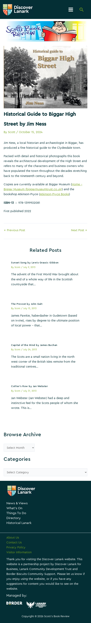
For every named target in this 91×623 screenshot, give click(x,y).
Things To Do (16, 513)
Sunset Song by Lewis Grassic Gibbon (35, 262)
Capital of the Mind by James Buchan (34, 345)
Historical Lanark (18, 523)
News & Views (17, 503)
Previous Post (14, 230)
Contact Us (14, 542)
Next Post (79, 230)
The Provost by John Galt (26, 304)
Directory (13, 518)
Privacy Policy (15, 547)
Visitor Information (19, 552)
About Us (12, 537)
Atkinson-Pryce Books (54, 194)
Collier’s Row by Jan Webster (29, 386)
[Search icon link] (81, 10)
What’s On (14, 508)
